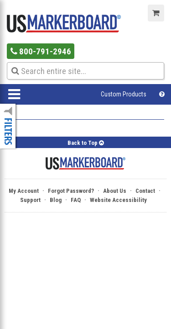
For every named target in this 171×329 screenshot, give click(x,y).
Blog (56, 199)
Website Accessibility (118, 199)
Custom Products (123, 94)
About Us (114, 190)
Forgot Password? (71, 190)
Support (30, 199)
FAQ (76, 199)
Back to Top (85, 142)
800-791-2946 (40, 51)
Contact (145, 190)
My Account (24, 190)
